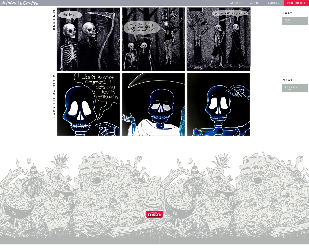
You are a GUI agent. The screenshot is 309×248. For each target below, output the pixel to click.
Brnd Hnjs (54, 21)
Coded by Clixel (154, 214)
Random (274, 3)
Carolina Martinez (54, 96)
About (255, 3)
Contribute (296, 3)
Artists (236, 3)
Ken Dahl (288, 21)
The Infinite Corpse (19, 3)
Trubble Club (291, 88)
